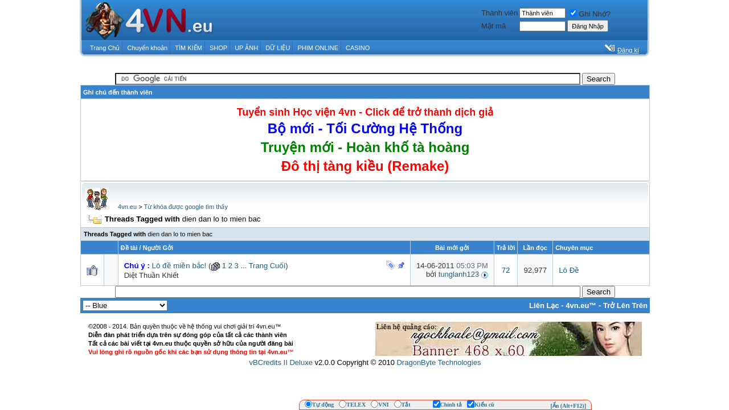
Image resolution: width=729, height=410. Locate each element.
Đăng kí (628, 50)
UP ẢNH (246, 47)
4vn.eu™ (581, 305)
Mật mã (493, 26)
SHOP (218, 47)
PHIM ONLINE (317, 47)
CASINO (358, 47)
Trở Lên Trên (625, 305)
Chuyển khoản (148, 47)
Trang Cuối (267, 265)
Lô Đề (569, 270)
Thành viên (499, 13)
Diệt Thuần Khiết (151, 275)
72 (506, 270)
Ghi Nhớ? (590, 14)
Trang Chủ (105, 47)
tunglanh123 (459, 274)
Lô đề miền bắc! (179, 265)
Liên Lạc (544, 305)
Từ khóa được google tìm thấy (185, 206)
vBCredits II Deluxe (281, 362)
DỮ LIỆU (277, 47)
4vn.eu (127, 206)
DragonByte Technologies (438, 362)
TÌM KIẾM (188, 47)
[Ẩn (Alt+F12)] (568, 406)
